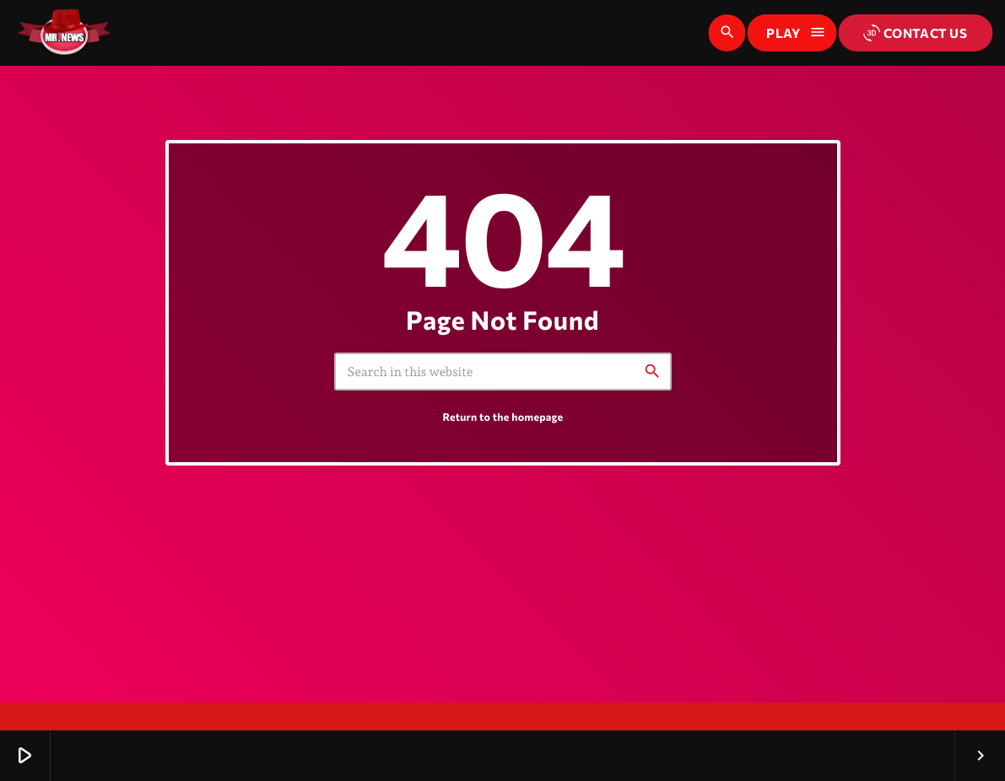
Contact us (915, 32)
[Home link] (64, 32)
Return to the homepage (503, 437)
